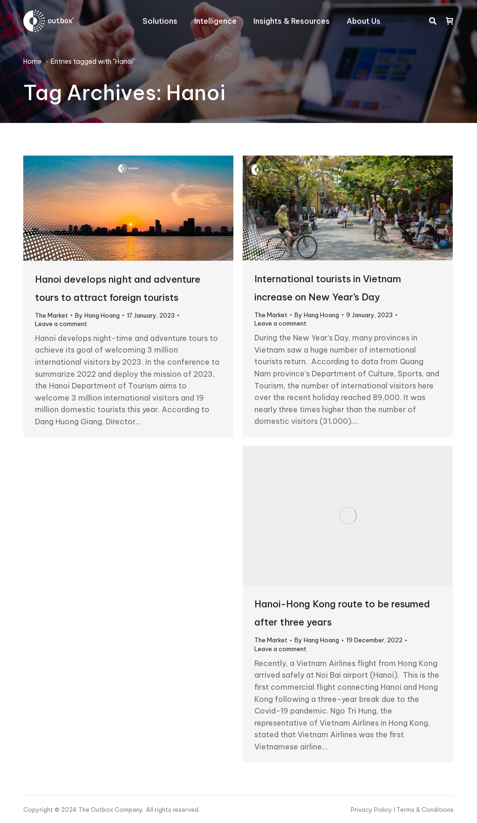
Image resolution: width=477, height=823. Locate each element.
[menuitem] (160, 21)
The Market (51, 315)
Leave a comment (61, 323)
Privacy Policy (372, 809)
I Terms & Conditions (424, 809)
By (97, 315)
